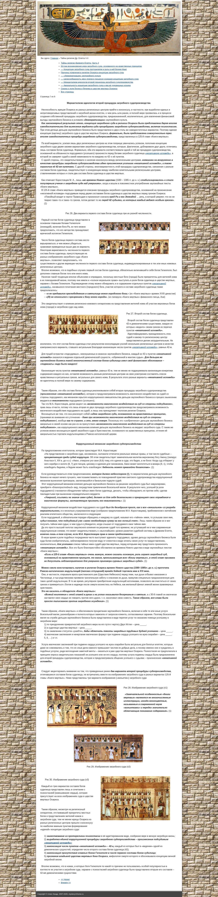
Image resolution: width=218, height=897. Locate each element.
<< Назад (65, 879)
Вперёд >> (66, 883)
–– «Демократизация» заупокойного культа (81, 76)
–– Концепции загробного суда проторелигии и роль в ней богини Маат (94, 69)
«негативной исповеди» (58, 843)
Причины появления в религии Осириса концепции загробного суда (92, 72)
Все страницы (67, 92)
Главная (54, 58)
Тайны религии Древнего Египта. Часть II (80, 63)
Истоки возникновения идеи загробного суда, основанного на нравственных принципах (101, 66)
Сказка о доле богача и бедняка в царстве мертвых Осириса (89, 88)
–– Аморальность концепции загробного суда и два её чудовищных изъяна (96, 85)
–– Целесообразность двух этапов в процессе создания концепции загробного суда (99, 79)
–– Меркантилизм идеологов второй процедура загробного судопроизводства (97, 82)
